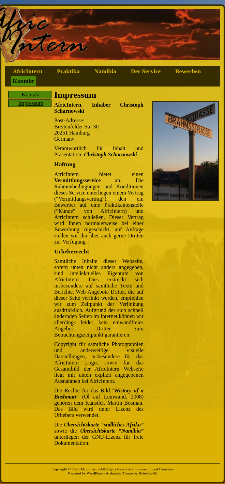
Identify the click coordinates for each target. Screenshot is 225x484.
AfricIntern (27, 71)
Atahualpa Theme (119, 473)
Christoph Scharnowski (110, 154)
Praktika (68, 71)
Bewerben (188, 71)
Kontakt (23, 81)
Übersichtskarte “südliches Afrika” (104, 424)
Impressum (30, 103)
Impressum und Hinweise (153, 469)
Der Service (146, 71)
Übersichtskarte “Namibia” (112, 431)
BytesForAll (147, 473)
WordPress (95, 473)
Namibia (105, 71)
